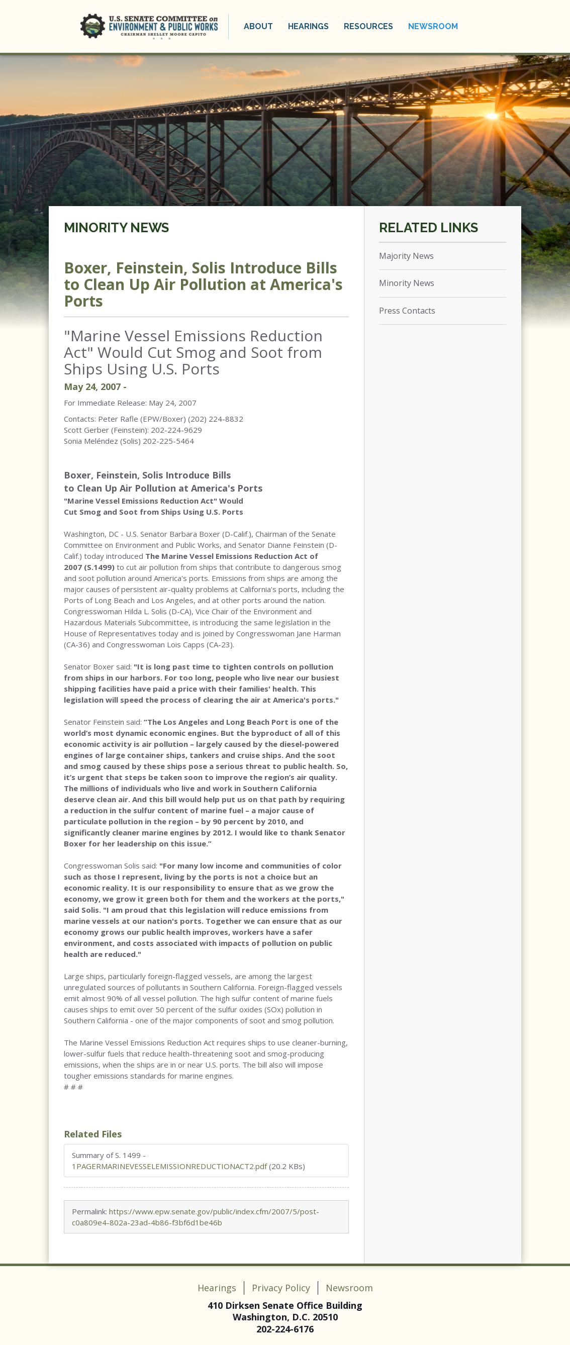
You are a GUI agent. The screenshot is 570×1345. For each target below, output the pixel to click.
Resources (368, 26)
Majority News (406, 255)
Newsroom (433, 26)
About (258, 26)
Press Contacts (407, 310)
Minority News (116, 227)
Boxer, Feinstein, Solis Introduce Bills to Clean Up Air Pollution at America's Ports (203, 284)
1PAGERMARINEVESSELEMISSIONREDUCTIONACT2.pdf (169, 1166)
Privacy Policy (281, 1288)
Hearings (308, 26)
